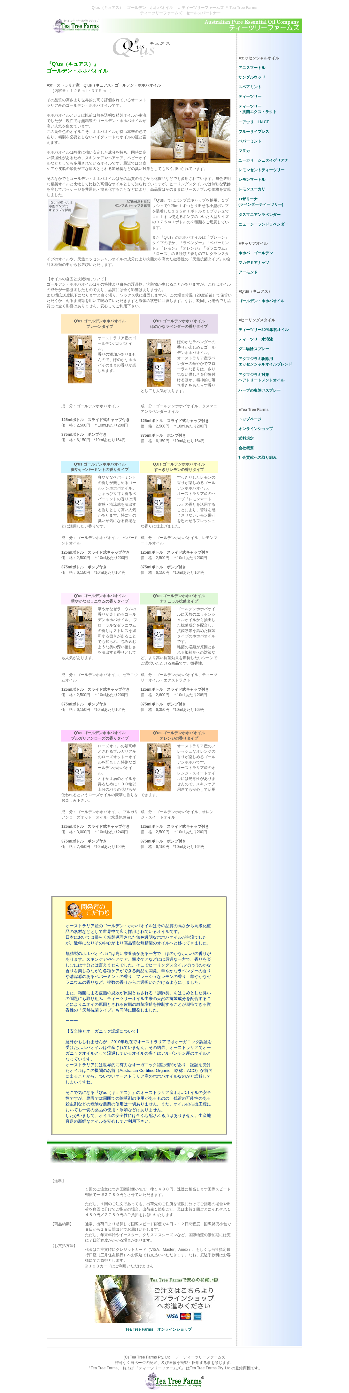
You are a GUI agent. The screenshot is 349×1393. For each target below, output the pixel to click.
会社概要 (246, 448)
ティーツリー (249, 96)
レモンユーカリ (251, 189)
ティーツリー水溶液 (255, 339)
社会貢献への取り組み (257, 457)
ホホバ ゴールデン (255, 253)
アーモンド (248, 272)
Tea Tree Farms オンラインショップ (158, 1329)
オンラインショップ (255, 429)
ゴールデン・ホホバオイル (261, 301)
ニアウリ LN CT (253, 122)
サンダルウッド (251, 77)
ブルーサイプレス (253, 131)
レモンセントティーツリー (261, 170)
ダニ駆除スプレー (253, 349)
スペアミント (249, 87)
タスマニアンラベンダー (259, 214)
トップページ (249, 419)
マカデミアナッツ (253, 262)
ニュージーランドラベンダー (263, 224)
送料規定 (246, 438)
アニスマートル (251, 67)
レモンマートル (251, 179)
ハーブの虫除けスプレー (259, 390)
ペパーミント (249, 141)
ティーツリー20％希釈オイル (263, 329)
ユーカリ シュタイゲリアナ (263, 160)
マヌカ (244, 151)
